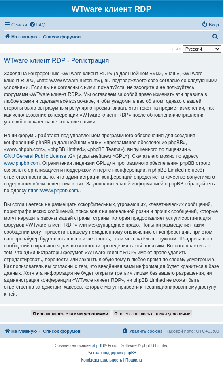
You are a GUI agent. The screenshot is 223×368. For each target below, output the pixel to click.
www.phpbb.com (22, 163)
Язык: (175, 48)
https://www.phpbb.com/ (53, 191)
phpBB (98, 345)
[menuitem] (37, 25)
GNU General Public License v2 (38, 156)
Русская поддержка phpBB (111, 353)
